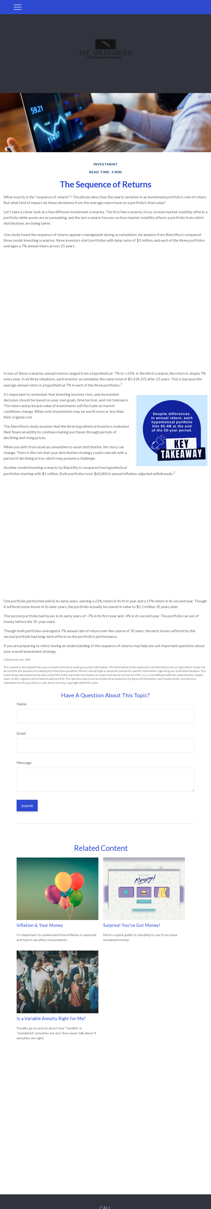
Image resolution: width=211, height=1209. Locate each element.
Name (22, 704)
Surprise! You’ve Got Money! (131, 925)
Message (24, 762)
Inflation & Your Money (40, 925)
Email (21, 733)
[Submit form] (27, 805)
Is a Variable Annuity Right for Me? (51, 1018)
